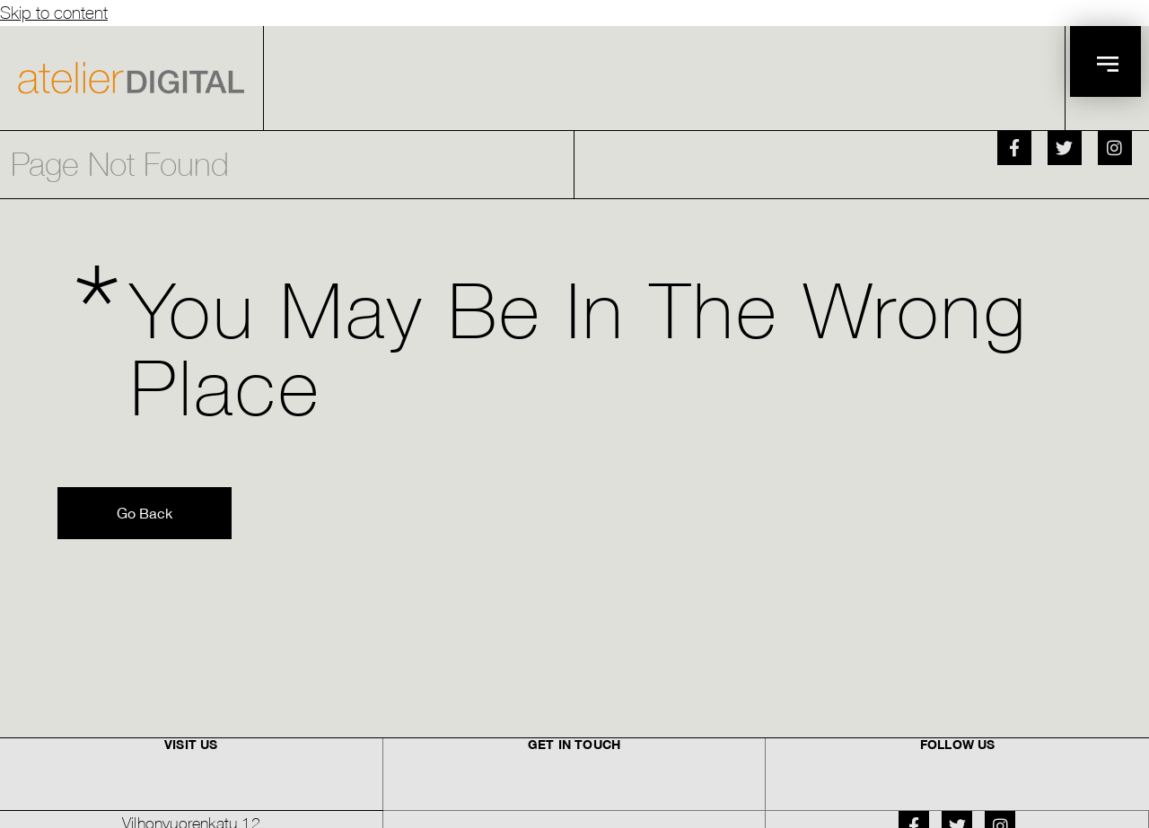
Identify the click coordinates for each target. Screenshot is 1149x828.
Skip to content (54, 12)
